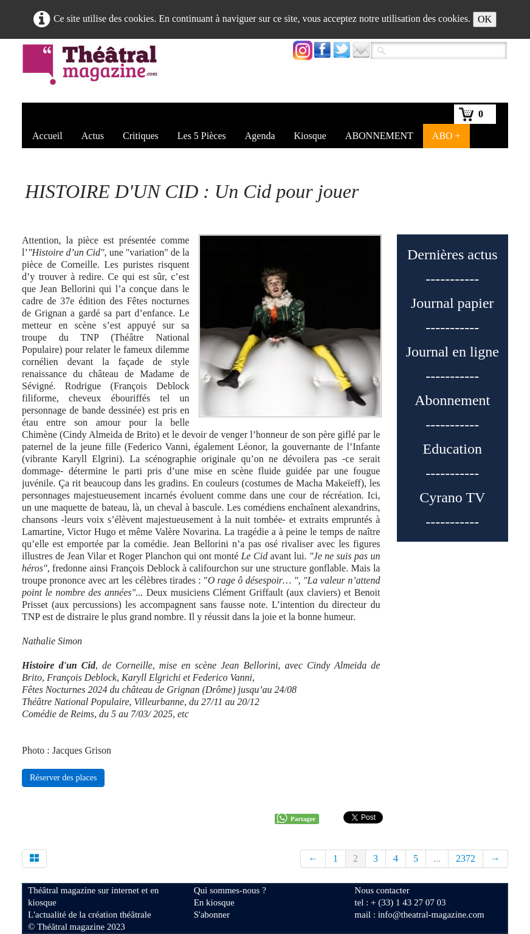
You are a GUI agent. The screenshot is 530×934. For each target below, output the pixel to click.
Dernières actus (452, 254)
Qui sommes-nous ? (230, 890)
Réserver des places (63, 777)
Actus (92, 136)
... (437, 858)
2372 (465, 858)
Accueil (47, 136)
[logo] (92, 72)
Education (452, 449)
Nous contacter (381, 890)
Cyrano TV (452, 497)
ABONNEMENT (379, 136)
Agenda (260, 136)
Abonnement (452, 400)
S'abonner (212, 914)
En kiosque (214, 902)
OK (485, 19)
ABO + (446, 136)
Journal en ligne (452, 352)
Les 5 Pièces (201, 136)
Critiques (141, 136)
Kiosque (310, 136)
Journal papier (452, 303)
